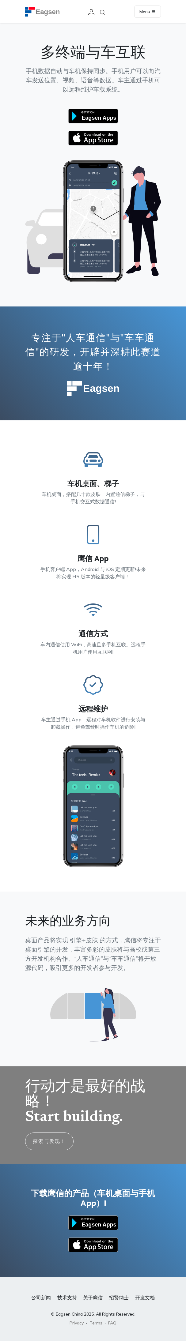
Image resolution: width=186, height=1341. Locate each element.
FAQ (112, 1323)
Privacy (77, 1323)
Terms (95, 1323)
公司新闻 (41, 1297)
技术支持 (67, 1297)
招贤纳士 (119, 1297)
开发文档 (145, 1297)
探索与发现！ (49, 1141)
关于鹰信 (93, 1297)
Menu (147, 11)
